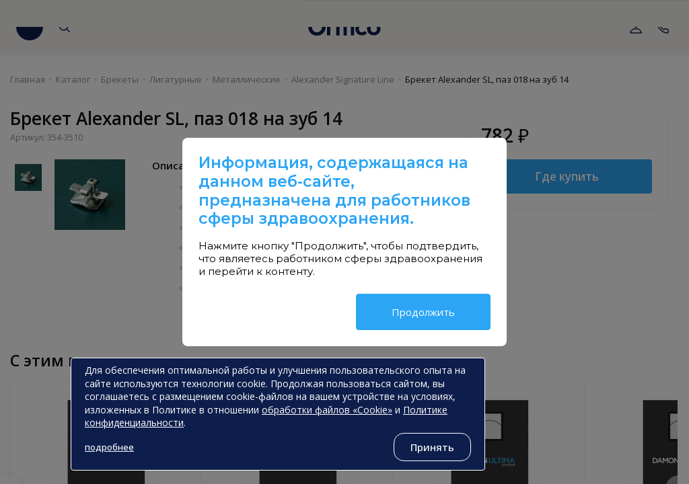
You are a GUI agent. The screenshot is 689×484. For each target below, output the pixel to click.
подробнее (109, 447)
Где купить (567, 176)
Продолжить (423, 312)
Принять (432, 447)
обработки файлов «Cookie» (327, 409)
